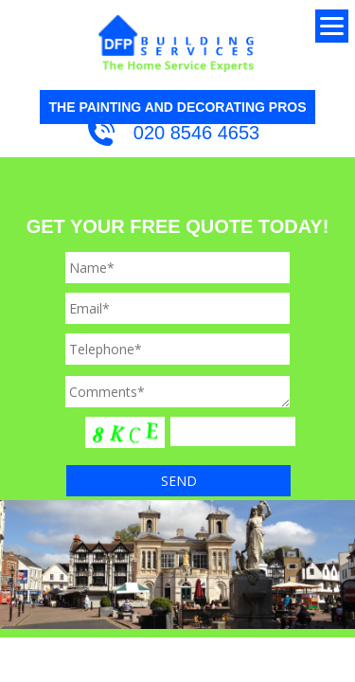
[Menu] (331, 26)
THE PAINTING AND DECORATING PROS (178, 107)
